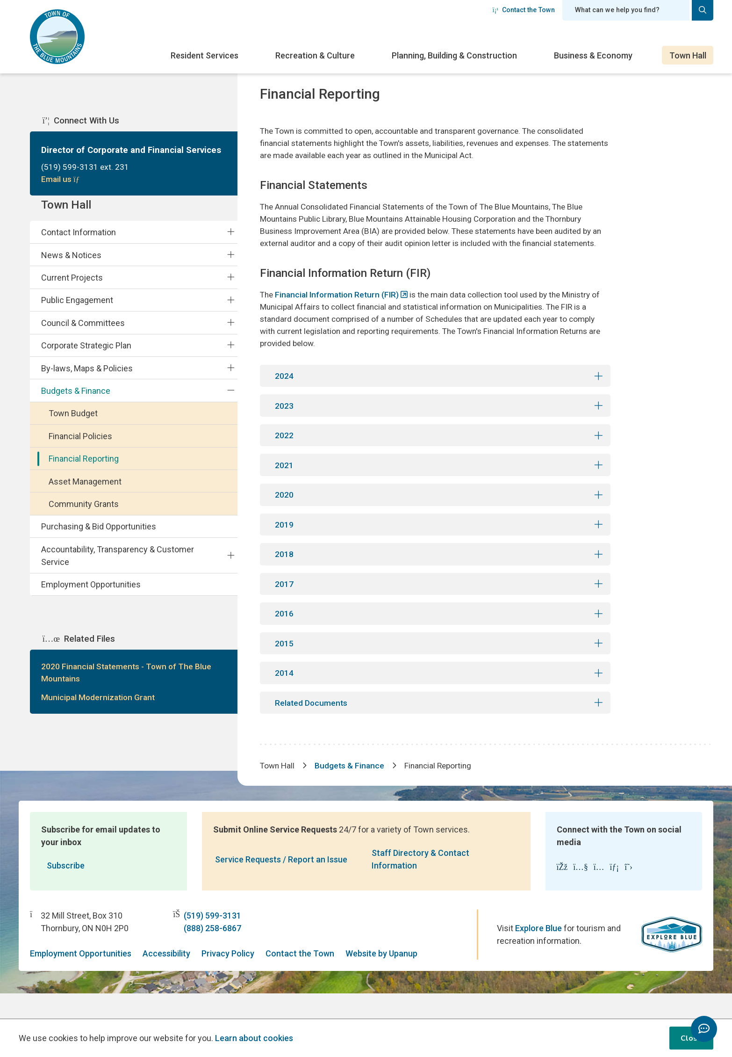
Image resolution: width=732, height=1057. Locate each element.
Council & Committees (83, 331)
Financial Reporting (84, 467)
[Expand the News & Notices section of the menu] (230, 263)
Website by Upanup (381, 979)
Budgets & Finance (75, 399)
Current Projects (72, 286)
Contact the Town (523, 10)
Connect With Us (81, 121)
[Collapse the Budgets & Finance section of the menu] (230, 398)
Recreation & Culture (315, 55)
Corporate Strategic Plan (86, 354)
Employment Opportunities (91, 593)
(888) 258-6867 (212, 954)
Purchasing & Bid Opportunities (98, 535)
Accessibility (166, 979)
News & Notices (71, 263)
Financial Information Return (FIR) (340, 312)
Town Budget (73, 422)
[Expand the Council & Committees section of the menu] (230, 331)
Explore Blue (538, 954)
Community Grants (84, 513)
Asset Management (85, 490)
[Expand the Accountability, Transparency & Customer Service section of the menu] (230, 564)
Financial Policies (80, 444)
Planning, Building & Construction (454, 55)
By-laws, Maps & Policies (87, 377)
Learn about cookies (254, 1038)
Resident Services (204, 55)
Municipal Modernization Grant (99, 708)
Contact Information (78, 241)
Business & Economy (593, 55)
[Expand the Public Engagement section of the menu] (230, 308)
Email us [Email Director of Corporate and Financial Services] (62, 181)
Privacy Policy (227, 979)
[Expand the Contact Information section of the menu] (230, 240)
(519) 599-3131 (212, 941)
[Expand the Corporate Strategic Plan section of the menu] (230, 354)
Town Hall (687, 55)
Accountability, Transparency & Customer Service (117, 564)
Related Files (79, 648)
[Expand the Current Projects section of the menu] (230, 285)
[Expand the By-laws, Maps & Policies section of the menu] (230, 376)
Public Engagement (77, 309)
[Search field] (625, 10)
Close (691, 1038)
